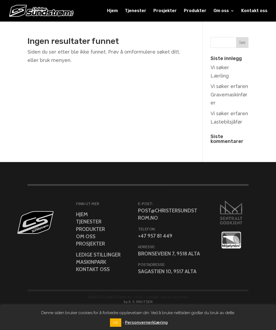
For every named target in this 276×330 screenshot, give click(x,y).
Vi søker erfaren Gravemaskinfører (229, 94)
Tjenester (135, 11)
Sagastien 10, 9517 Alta (167, 271)
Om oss (221, 11)
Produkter (195, 11)
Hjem (112, 11)
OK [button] (115, 323)
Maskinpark (91, 262)
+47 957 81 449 (155, 236)
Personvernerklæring (146, 322)
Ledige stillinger (98, 255)
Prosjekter (165, 11)
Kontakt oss (254, 11)
